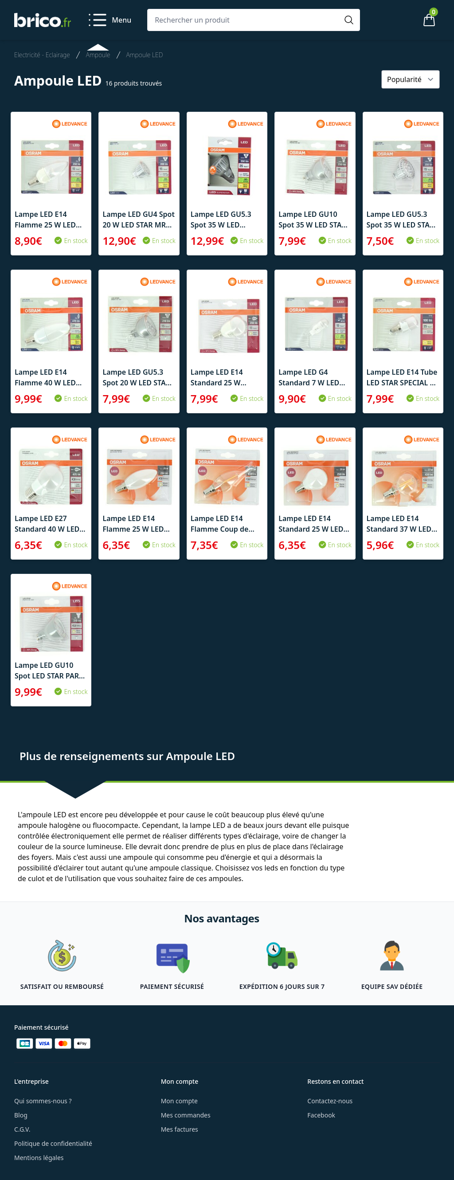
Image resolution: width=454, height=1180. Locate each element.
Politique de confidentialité (53, 1143)
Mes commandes (186, 1115)
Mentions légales (39, 1157)
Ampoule (98, 55)
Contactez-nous (329, 1101)
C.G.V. (22, 1129)
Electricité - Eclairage (42, 55)
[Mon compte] (399, 20)
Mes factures (179, 1129)
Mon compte (179, 1101)
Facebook (321, 1115)
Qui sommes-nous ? (43, 1101)
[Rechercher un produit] (244, 20)
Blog (20, 1115)
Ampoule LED (144, 55)
